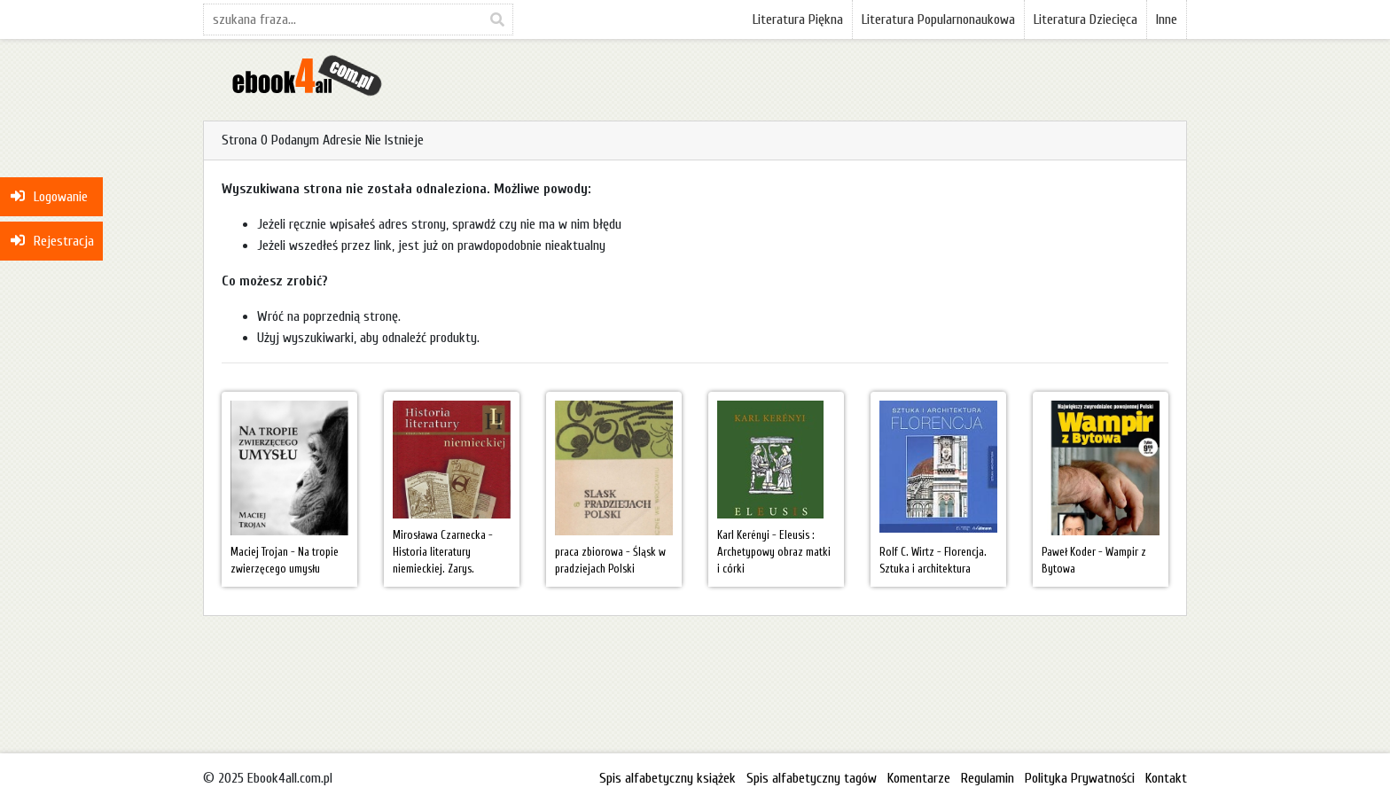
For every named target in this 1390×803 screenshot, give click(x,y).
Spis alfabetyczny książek (667, 778)
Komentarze (918, 778)
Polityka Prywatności (1080, 778)
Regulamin (987, 778)
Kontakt (1166, 778)
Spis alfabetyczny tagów (811, 778)
